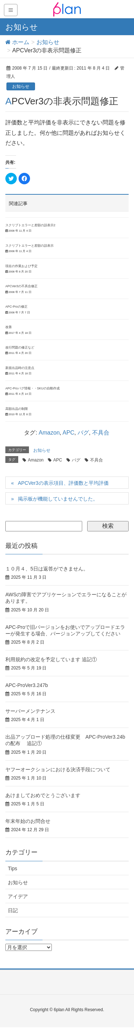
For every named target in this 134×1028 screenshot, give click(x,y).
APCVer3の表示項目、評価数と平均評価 (63, 483)
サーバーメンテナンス (30, 711)
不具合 (100, 433)
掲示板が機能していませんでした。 (58, 499)
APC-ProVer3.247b (26, 685)
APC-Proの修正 (16, 306)
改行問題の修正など (19, 347)
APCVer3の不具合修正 (21, 286)
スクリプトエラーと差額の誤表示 (29, 245)
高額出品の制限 (16, 409)
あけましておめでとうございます (42, 795)
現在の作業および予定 (21, 266)
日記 (13, 910)
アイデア (18, 896)
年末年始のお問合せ (27, 821)
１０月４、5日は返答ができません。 (46, 569)
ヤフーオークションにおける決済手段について (57, 769)
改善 (8, 327)
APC (68, 433)
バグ (83, 433)
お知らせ (20, 86)
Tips (12, 868)
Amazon (49, 433)
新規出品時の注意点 (19, 368)
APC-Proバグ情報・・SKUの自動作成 (32, 388)
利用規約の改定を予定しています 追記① (51, 659)
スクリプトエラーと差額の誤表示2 (30, 225)
